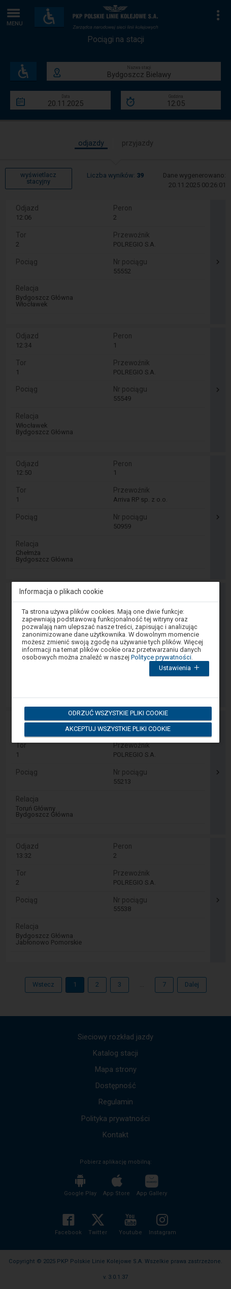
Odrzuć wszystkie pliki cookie (118, 713)
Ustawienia (180, 668)
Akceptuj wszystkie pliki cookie (118, 729)
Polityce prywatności (161, 657)
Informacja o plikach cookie (61, 592)
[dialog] (116, 656)
